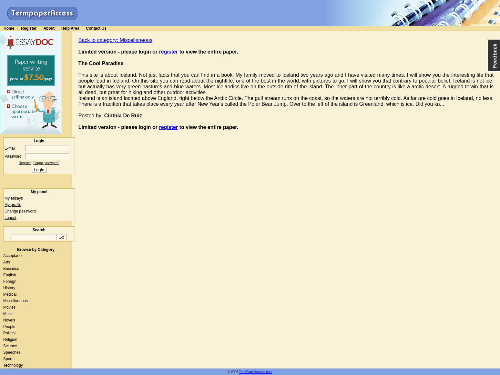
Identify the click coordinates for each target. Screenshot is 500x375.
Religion (10, 339)
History (9, 288)
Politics (9, 333)
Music (8, 313)
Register (28, 28)
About (49, 28)
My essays (14, 198)
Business (11, 268)
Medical (9, 294)
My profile (13, 204)
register (168, 51)
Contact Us (96, 28)
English (9, 275)
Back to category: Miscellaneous (115, 40)
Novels (9, 320)
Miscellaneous (15, 301)
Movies (9, 307)
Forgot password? (46, 163)
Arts (6, 262)
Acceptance (13, 255)
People (9, 326)
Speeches (11, 352)
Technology (13, 365)
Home (9, 28)
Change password (20, 211)
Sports (9, 359)
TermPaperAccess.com (255, 372)
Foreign (9, 281)
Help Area (70, 28)
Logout (10, 217)
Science (10, 346)
